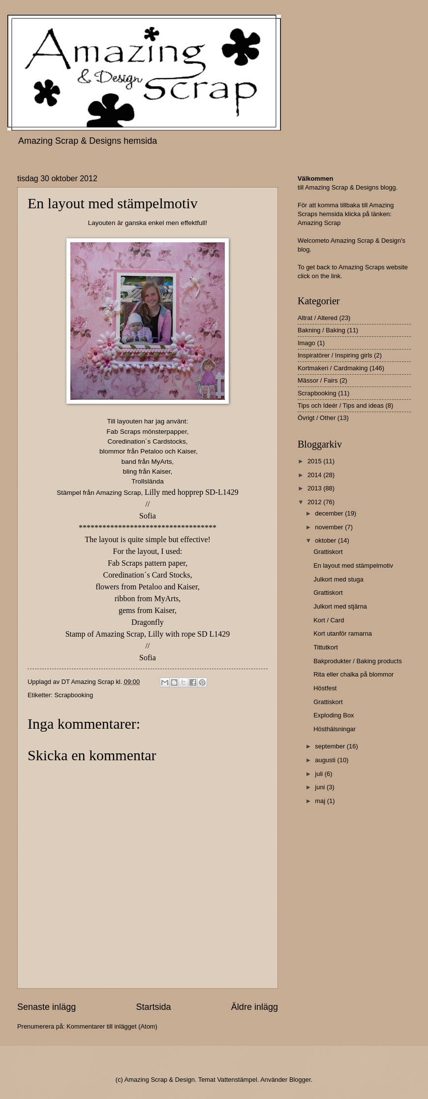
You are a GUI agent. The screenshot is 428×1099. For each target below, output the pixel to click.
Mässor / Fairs (318, 380)
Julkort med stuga (338, 579)
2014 (315, 475)
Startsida (153, 1007)
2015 (315, 461)
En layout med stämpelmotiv (353, 565)
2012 (315, 502)
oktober (326, 540)
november (330, 527)
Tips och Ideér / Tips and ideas (341, 405)
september (330, 746)
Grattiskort (327, 551)
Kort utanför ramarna (342, 633)
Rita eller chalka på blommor (353, 674)
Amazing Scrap (319, 222)
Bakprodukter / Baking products (357, 661)
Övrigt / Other (317, 417)
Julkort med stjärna (340, 606)
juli (319, 773)
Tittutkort (325, 647)
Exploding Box (333, 715)
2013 (315, 488)
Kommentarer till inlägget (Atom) (111, 1026)
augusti (326, 760)
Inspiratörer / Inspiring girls (335, 355)
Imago (306, 343)
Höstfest (324, 688)
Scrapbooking (73, 695)
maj (321, 801)
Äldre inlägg (254, 1007)
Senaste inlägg (46, 1007)
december (330, 513)
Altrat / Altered (317, 318)
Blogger (300, 1079)
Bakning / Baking (321, 330)
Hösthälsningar (334, 729)
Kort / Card (328, 620)
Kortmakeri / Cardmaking (332, 368)
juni (321, 787)
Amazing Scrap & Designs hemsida (87, 141)
